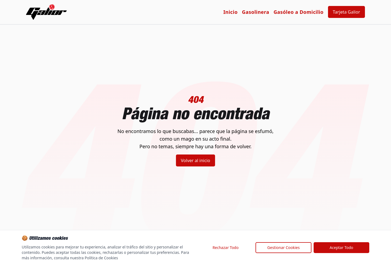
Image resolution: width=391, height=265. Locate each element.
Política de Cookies (101, 257)
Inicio (230, 12)
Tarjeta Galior (346, 12)
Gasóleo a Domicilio (298, 12)
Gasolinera (255, 12)
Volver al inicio (195, 160)
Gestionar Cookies (283, 247)
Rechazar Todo (226, 247)
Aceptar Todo (341, 247)
